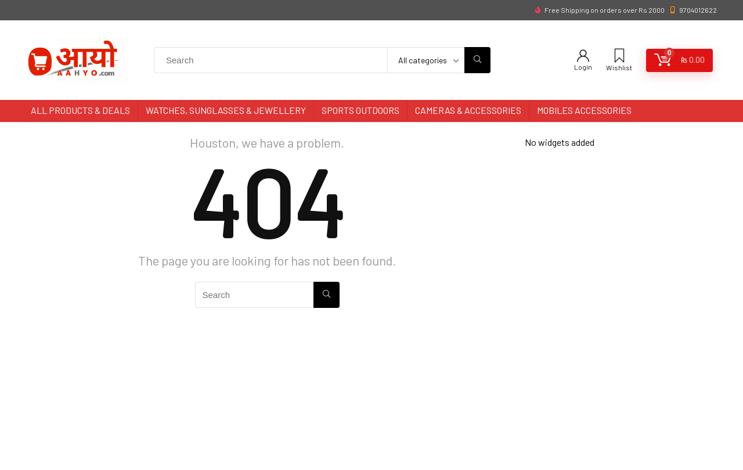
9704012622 (698, 10)
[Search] (477, 60)
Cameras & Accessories (468, 110)
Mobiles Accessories (584, 110)
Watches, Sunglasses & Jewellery (226, 110)
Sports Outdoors (360, 110)
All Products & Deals (80, 110)
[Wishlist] (619, 56)
